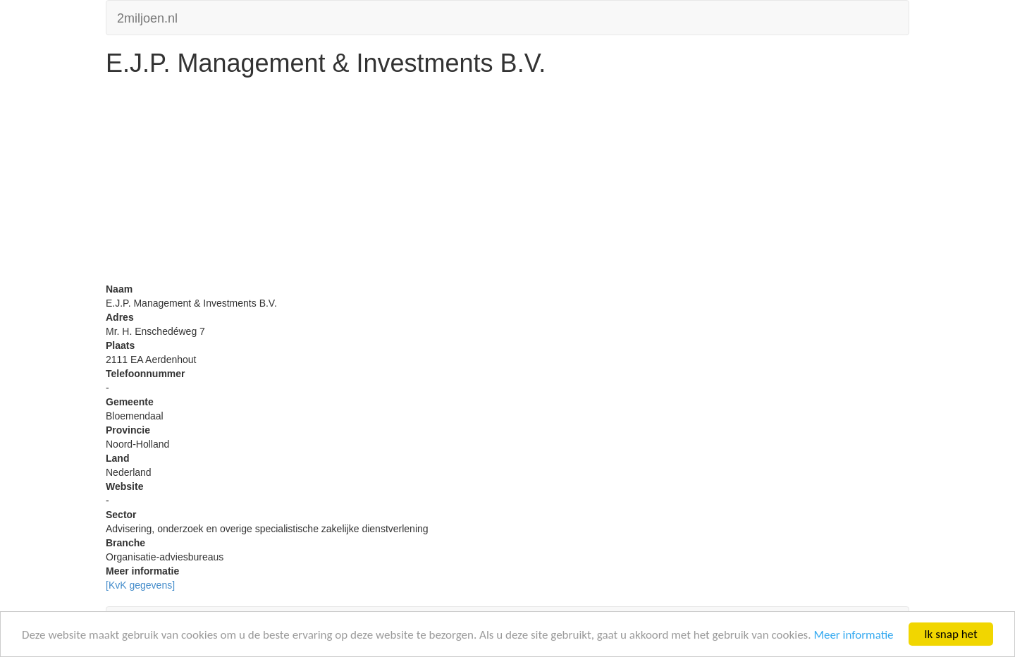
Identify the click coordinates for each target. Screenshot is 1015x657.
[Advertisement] (507, 183)
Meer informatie (853, 634)
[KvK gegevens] (140, 585)
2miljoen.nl (147, 16)
